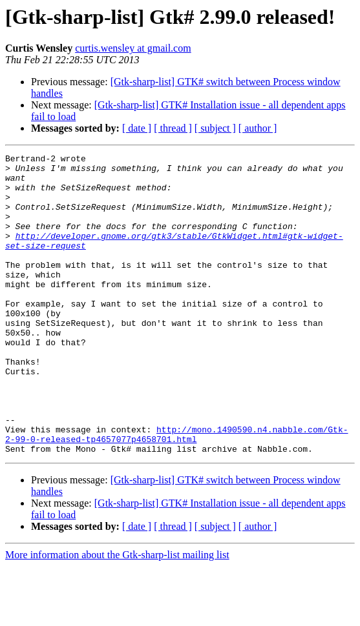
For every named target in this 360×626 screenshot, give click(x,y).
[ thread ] (173, 128)
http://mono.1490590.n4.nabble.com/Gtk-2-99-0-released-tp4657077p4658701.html (176, 491)
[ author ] (257, 128)
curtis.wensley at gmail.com (133, 48)
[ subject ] (215, 128)
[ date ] (136, 128)
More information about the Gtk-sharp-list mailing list (117, 614)
